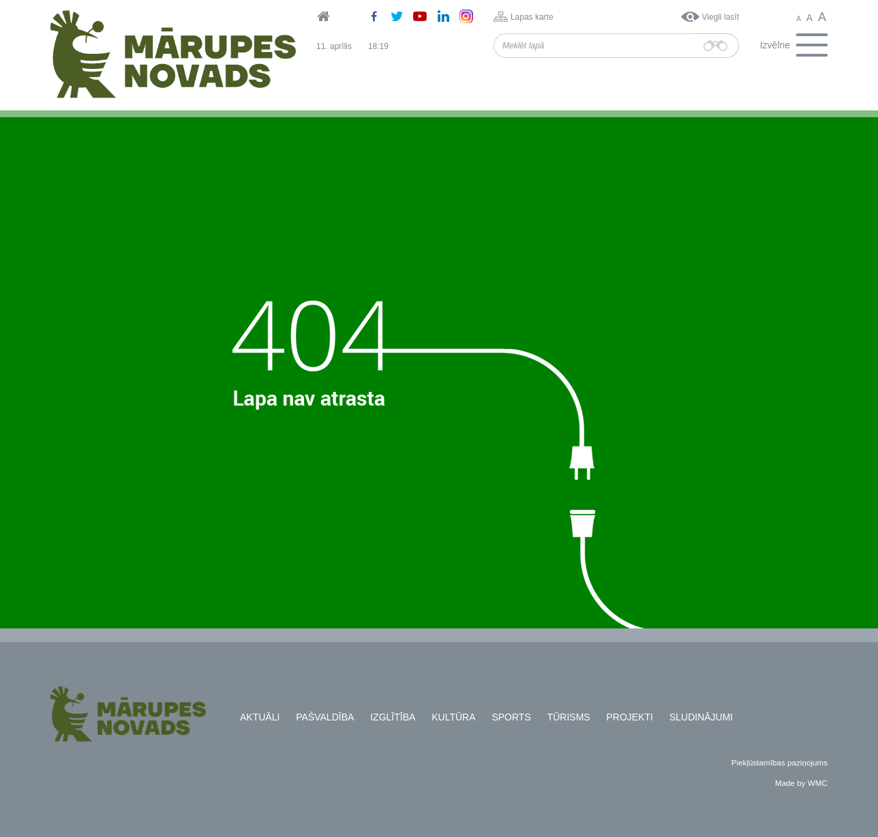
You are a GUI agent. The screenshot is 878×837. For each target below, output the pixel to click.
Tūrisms (568, 717)
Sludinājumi (701, 717)
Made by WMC (801, 782)
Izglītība (392, 717)
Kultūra (453, 717)
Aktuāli (259, 717)
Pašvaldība (325, 717)
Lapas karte (532, 17)
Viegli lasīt (720, 17)
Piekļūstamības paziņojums (779, 762)
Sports (510, 717)
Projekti (630, 717)
